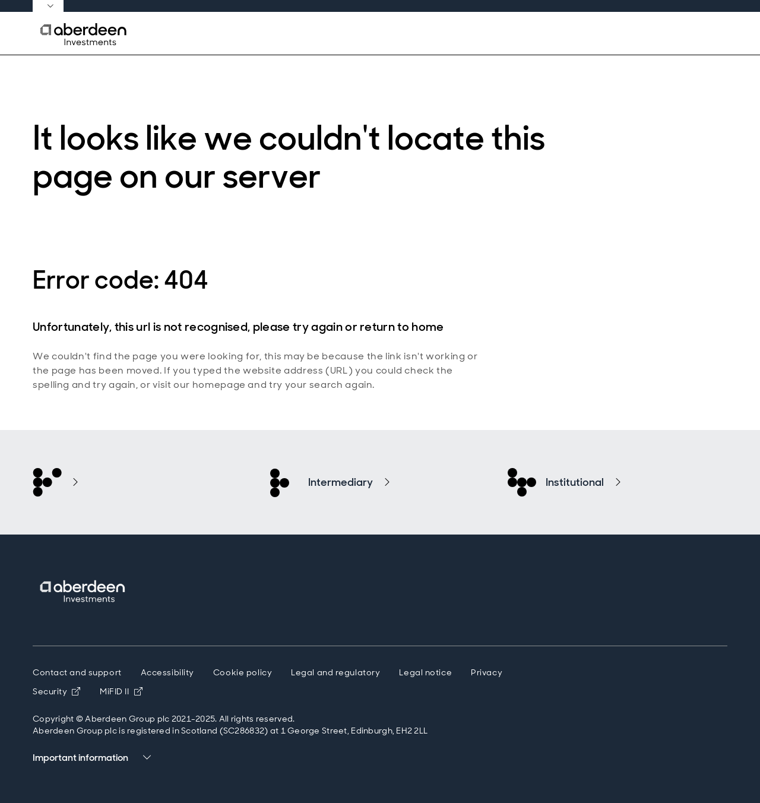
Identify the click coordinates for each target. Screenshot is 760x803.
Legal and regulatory (335, 672)
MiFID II (121, 691)
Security (57, 691)
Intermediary (340, 482)
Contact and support (77, 672)
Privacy (486, 672)
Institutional (575, 482)
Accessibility (167, 672)
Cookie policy (242, 672)
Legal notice (425, 672)
